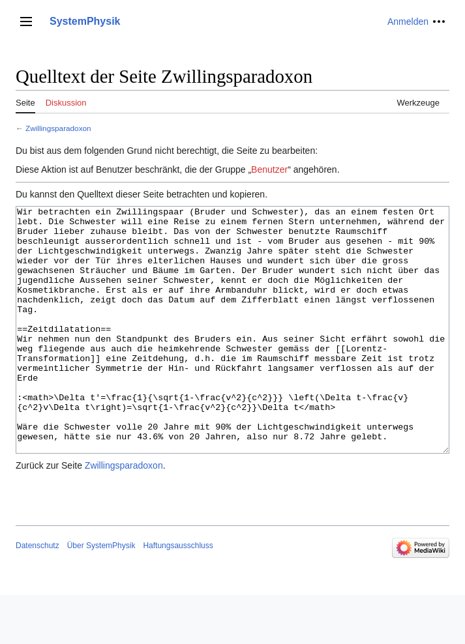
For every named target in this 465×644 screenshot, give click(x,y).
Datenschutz (37, 594)
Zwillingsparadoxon (58, 128)
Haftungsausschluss (178, 594)
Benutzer (269, 169)
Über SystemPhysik (101, 594)
